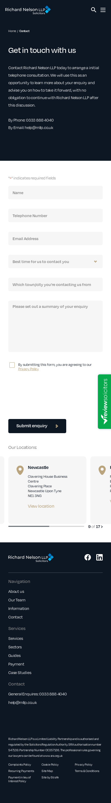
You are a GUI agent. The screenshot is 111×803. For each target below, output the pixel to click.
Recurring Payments (21, 771)
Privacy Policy (28, 368)
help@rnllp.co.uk (22, 702)
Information (18, 608)
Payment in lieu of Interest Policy (19, 779)
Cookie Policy (50, 764)
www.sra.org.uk (52, 756)
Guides (14, 655)
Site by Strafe (50, 777)
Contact (15, 616)
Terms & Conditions (87, 771)
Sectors (15, 646)
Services (15, 638)
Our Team (16, 599)
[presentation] (49, 391)
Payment (16, 663)
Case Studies (19, 672)
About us (16, 591)
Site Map (47, 771)
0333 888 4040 (52, 693)
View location (41, 506)
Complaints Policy (19, 764)
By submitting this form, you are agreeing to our (55, 366)
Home (12, 31)
